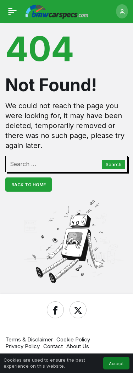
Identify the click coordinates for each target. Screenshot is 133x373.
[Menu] (12, 11)
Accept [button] (116, 363)
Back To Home (28, 184)
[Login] (122, 11)
